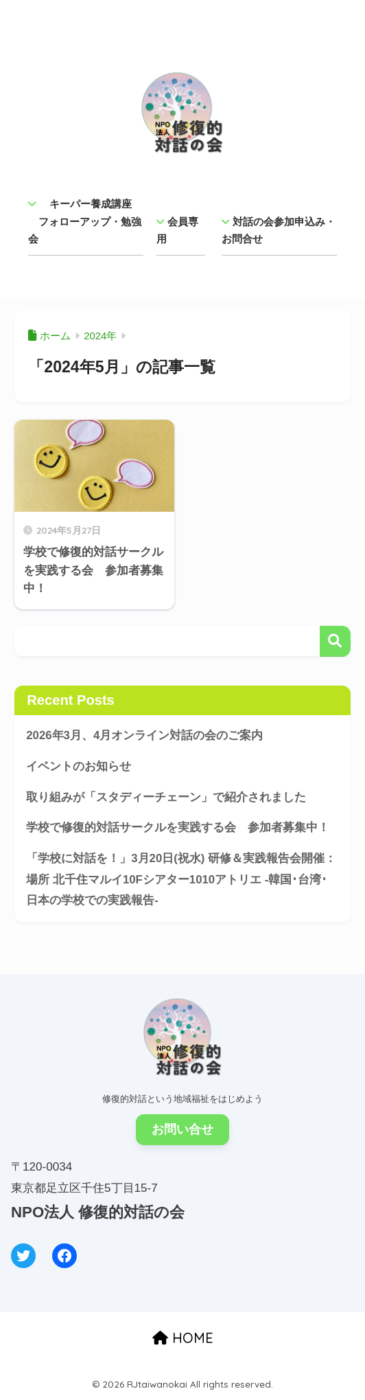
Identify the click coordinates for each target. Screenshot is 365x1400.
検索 (335, 641)
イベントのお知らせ (78, 766)
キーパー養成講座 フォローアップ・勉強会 (84, 221)
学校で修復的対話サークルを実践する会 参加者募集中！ (177, 827)
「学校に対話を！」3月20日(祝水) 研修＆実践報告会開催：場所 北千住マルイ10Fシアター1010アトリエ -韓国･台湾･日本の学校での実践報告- (181, 879)
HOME (182, 1337)
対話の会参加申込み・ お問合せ (279, 230)
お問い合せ (182, 1129)
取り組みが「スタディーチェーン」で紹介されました (166, 797)
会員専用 (177, 230)
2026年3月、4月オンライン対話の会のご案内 (144, 735)
